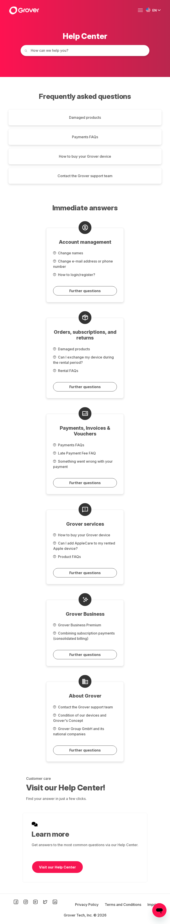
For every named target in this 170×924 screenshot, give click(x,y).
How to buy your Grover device (85, 156)
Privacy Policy (87, 904)
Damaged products (85, 117)
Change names (68, 253)
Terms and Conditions (123, 904)
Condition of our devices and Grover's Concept (79, 718)
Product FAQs (67, 556)
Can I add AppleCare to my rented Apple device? (84, 546)
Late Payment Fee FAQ (74, 453)
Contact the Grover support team (85, 176)
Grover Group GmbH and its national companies (78, 731)
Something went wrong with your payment (83, 464)
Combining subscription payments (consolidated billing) (84, 636)
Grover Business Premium (77, 625)
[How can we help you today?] (85, 50)
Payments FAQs (85, 137)
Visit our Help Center (57, 867)
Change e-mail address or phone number (83, 264)
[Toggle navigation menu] (141, 10)
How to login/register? (74, 274)
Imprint (153, 904)
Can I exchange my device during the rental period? (83, 360)
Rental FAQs (65, 370)
